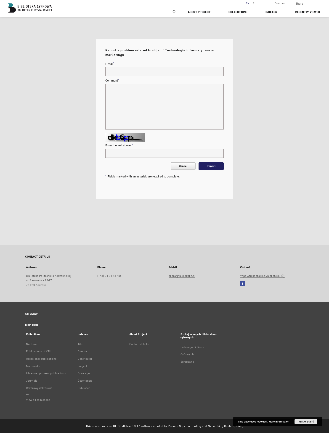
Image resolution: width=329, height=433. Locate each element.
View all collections (38, 399)
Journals (31, 380)
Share (299, 3)
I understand (306, 421)
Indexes (271, 12)
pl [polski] (254, 3)
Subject (82, 366)
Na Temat (32, 344)
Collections (238, 12)
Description (85, 380)
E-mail (109, 64)
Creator (82, 351)
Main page (31, 324)
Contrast (280, 3)
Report (211, 166)
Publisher (84, 388)
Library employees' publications (46, 373)
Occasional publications (41, 358)
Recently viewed (307, 12)
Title (80, 344)
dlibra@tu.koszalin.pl (182, 275)
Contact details (139, 344)
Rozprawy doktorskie (39, 388)
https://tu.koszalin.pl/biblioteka (262, 275)
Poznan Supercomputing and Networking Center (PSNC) (205, 426)
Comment (112, 80)
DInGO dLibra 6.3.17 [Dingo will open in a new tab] (126, 426)
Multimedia (33, 366)
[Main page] (174, 12)
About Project (199, 12)
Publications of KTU (38, 351)
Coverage (84, 373)
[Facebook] (242, 284)
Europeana (187, 361)
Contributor (85, 358)
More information (279, 421)
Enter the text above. (119, 145)
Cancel (183, 166)
